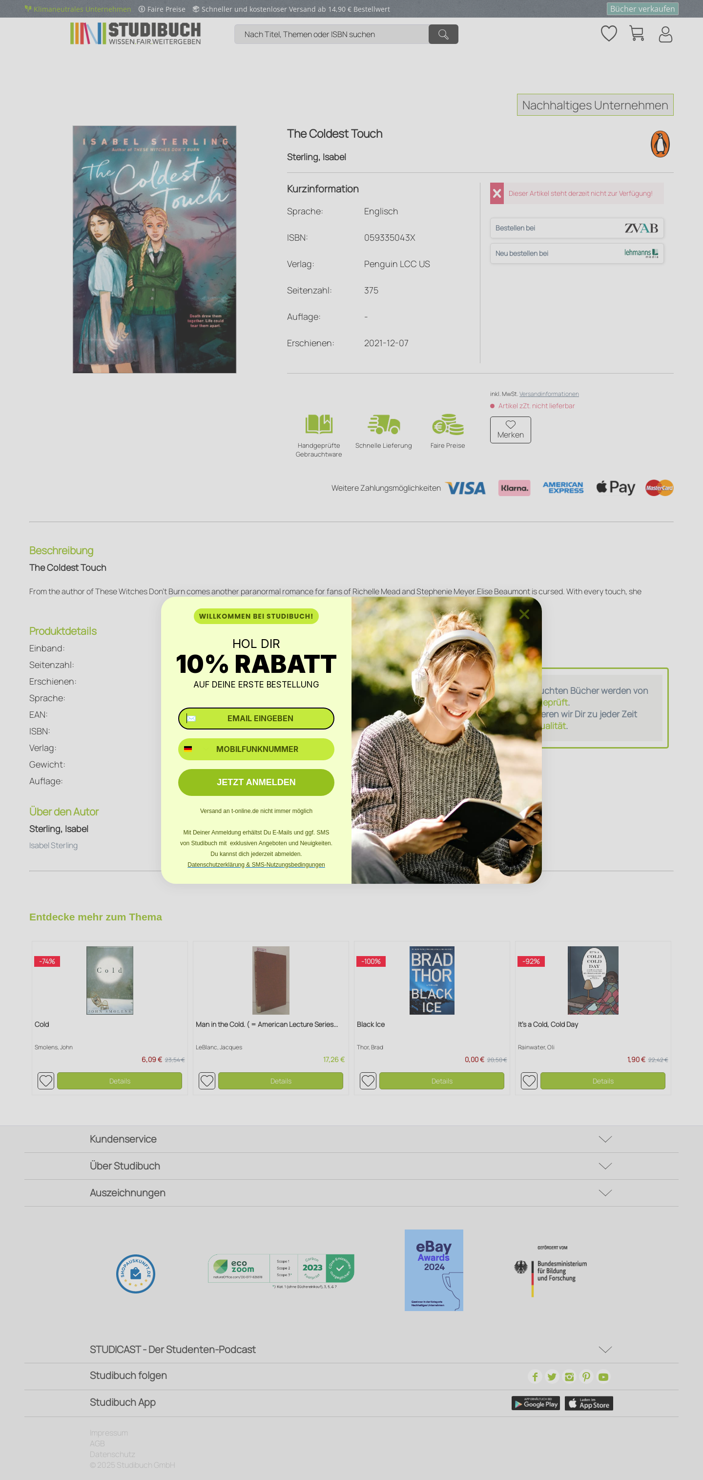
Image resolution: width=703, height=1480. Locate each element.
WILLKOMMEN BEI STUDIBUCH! (256, 616)
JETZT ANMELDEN (256, 782)
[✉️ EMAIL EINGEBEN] (256, 719)
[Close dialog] (524, 614)
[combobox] (195, 749)
